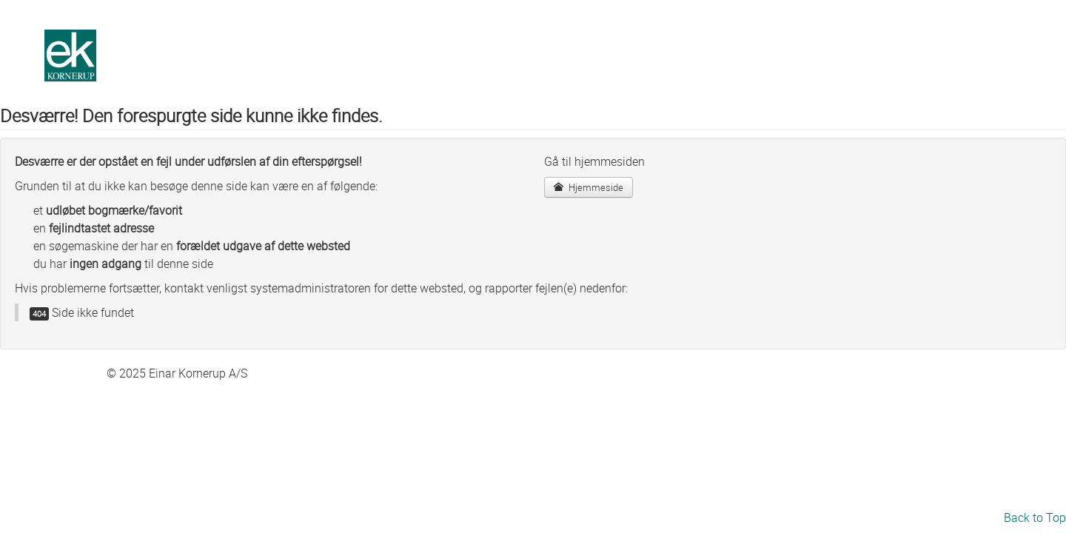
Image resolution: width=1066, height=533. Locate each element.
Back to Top (1035, 517)
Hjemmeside (588, 187)
